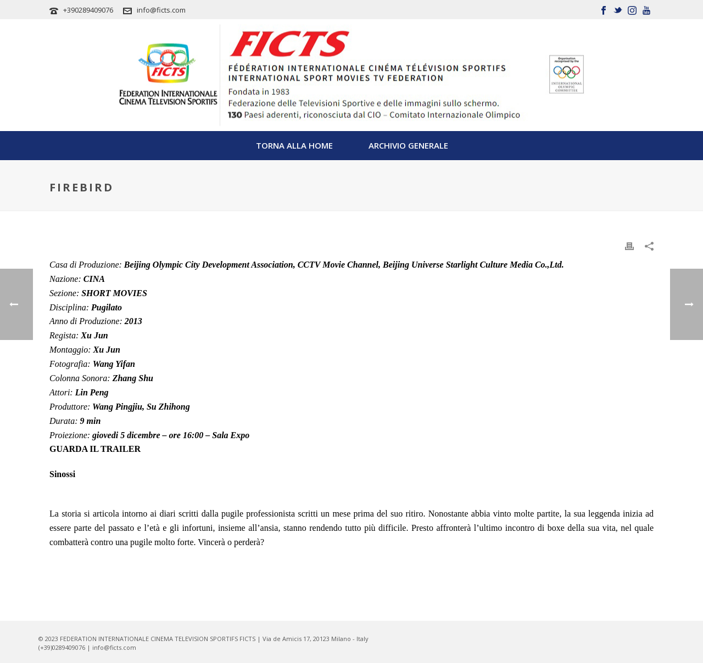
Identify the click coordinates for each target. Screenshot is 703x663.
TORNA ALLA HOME (294, 145)
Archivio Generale (408, 145)
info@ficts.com (161, 10)
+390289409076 (88, 10)
